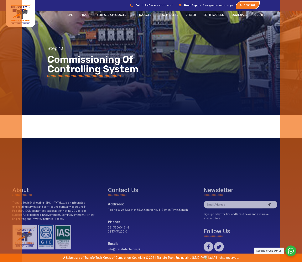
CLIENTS (260, 15)
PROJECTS (144, 15)
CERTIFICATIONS (214, 15)
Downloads (239, 15)
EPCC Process (168, 15)
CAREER (191, 15)
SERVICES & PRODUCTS (113, 15)
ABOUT (85, 15)
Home (69, 15)
